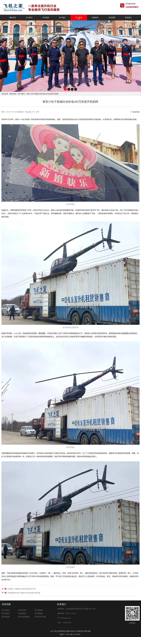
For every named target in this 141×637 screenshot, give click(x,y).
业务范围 (112, 17)
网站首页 (12, 17)
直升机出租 (22, 610)
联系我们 (128, 17)
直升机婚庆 (22, 613)
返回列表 (135, 112)
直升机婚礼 (5, 613)
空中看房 (45, 17)
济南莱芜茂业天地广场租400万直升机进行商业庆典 (24, 593)
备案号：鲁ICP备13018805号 (70, 634)
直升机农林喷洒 (24, 617)
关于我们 (29, 17)
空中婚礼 (62, 17)
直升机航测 (39, 610)
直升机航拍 (39, 613)
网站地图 (87, 631)
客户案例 (78, 17)
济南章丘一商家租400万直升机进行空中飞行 (22, 589)
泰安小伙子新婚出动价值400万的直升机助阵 (42, 94)
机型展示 (95, 17)
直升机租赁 (5, 610)
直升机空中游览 (40, 617)
